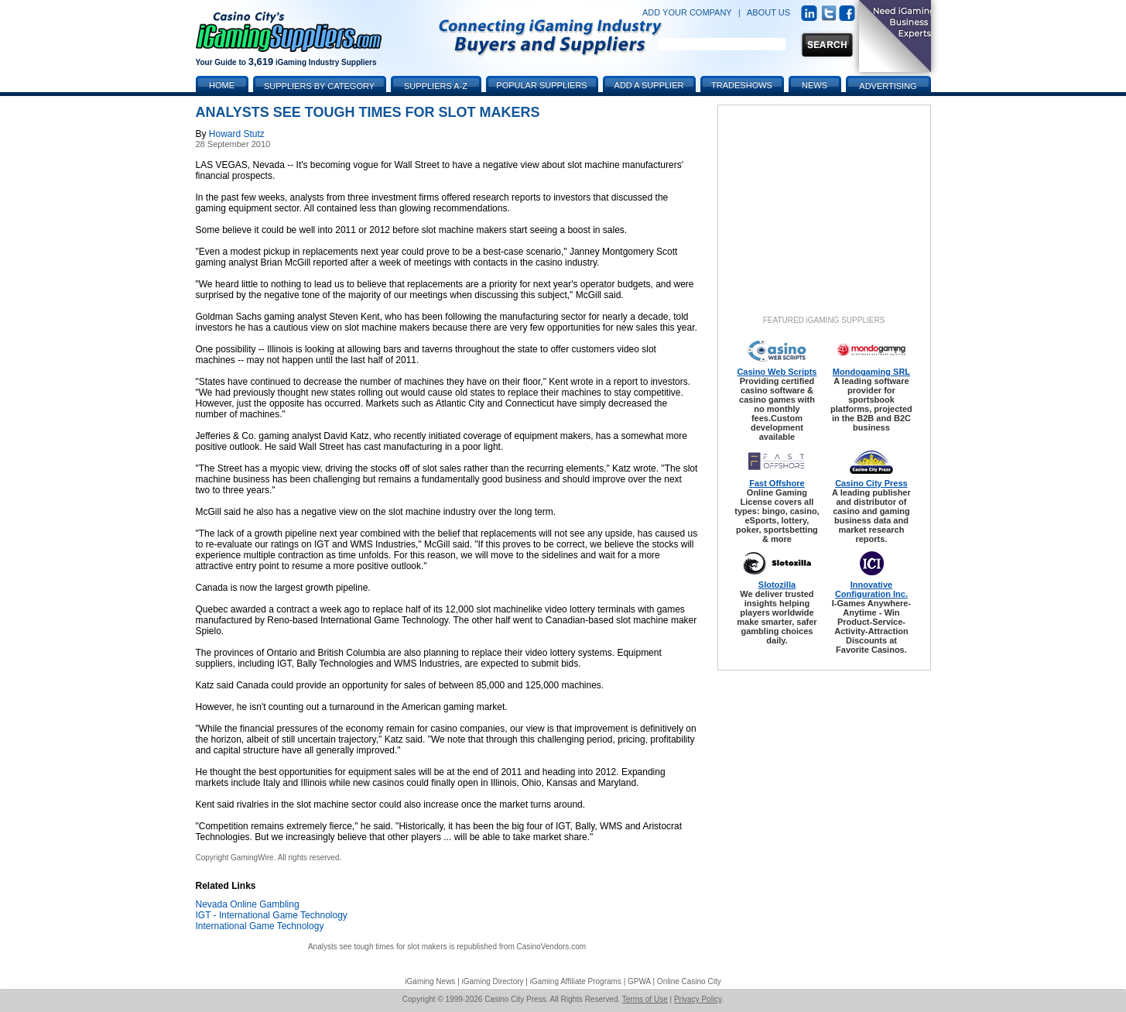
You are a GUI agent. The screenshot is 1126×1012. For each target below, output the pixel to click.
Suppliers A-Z (435, 86)
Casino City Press (871, 483)
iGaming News (430, 981)
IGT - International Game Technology (271, 915)
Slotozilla (777, 584)
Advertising (887, 86)
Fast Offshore (777, 483)
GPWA (639, 981)
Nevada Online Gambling (247, 904)
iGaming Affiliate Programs (575, 981)
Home (221, 85)
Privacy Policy (698, 999)
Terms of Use (645, 999)
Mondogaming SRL (871, 371)
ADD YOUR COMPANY (687, 12)
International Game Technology (260, 926)
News (814, 85)
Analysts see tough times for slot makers (377, 946)
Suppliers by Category (319, 86)
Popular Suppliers (541, 85)
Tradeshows (741, 85)
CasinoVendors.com (552, 946)
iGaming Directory (493, 981)
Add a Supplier (649, 85)
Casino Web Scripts (776, 371)
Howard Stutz (237, 134)
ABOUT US (768, 12)
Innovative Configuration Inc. (871, 589)
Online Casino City (689, 981)
